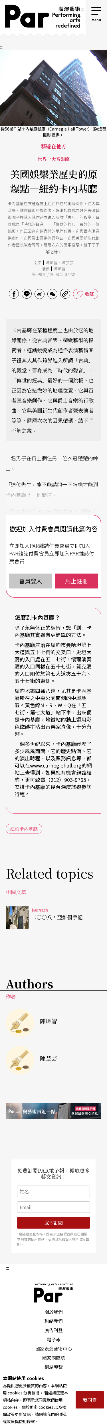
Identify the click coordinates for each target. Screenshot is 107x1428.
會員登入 (30, 581)
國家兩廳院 (53, 1357)
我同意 (90, 1399)
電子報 (53, 1339)
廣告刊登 (54, 1330)
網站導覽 (54, 1366)
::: (82, 9)
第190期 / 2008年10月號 (53, 274)
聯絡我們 (54, 1321)
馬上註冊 (76, 581)
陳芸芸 (68, 262)
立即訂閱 (54, 1222)
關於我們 (54, 1311)
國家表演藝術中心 (53, 1348)
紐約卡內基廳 (24, 828)
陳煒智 (52, 262)
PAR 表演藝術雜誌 (54, 1293)
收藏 (89, 293)
